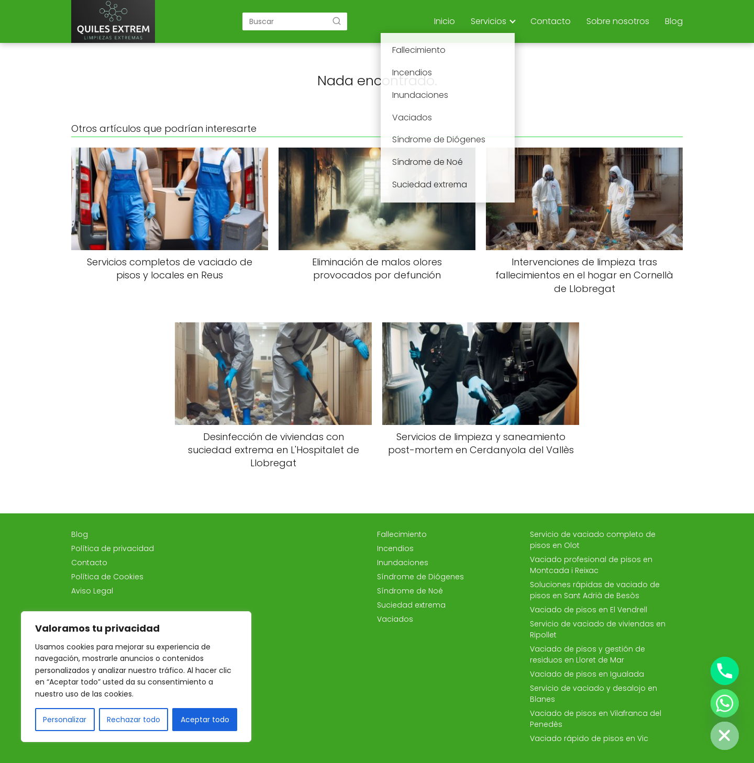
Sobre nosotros (617, 21)
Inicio (444, 21)
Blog (674, 21)
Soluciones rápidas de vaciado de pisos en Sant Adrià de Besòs (595, 590)
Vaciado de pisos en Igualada (587, 674)
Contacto (550, 21)
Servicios (488, 21)
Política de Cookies (107, 576)
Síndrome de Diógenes (420, 576)
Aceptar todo (205, 719)
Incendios (395, 548)
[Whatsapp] (725, 703)
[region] (136, 676)
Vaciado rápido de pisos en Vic (589, 738)
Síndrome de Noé (410, 591)
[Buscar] (336, 21)
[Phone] (725, 671)
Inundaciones (402, 562)
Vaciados (395, 619)
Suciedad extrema (411, 605)
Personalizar (64, 719)
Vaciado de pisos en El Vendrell (588, 609)
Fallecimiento (402, 534)
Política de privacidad (112, 548)
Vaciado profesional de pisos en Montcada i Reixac (591, 565)
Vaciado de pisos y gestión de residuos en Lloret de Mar (587, 654)
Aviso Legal (92, 591)
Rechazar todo (133, 719)
